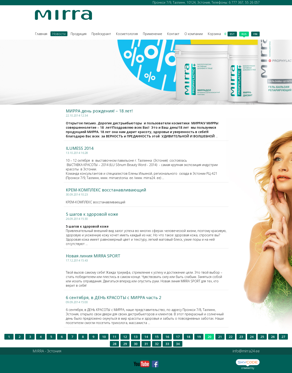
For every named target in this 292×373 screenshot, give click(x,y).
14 (146, 337)
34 (178, 344)
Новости (59, 34)
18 (188, 337)
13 (135, 337)
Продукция (78, 34)
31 (146, 344)
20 (209, 337)
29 (125, 344)
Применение (152, 34)
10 (104, 337)
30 (135, 344)
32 (157, 344)
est (232, 34)
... (142, 129)
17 (178, 337)
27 (283, 337)
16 (167, 337)
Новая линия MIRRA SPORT (93, 256)
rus (244, 34)
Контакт (173, 34)
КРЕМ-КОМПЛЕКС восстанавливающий (106, 190)
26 (273, 337)
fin (255, 34)
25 (262, 337)
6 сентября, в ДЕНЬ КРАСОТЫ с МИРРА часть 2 (113, 297)
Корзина (217, 34)
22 (230, 337)
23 (241, 337)
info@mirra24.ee (246, 351)
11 (114, 337)
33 (167, 344)
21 (220, 337)
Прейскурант (101, 34)
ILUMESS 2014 (79, 148)
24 (251, 337)
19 (199, 337)
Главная (41, 34)
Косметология (127, 34)
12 (125, 337)
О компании (193, 34)
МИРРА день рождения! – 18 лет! (99, 111)
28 (114, 344)
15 (157, 337)
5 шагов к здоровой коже (92, 214)
